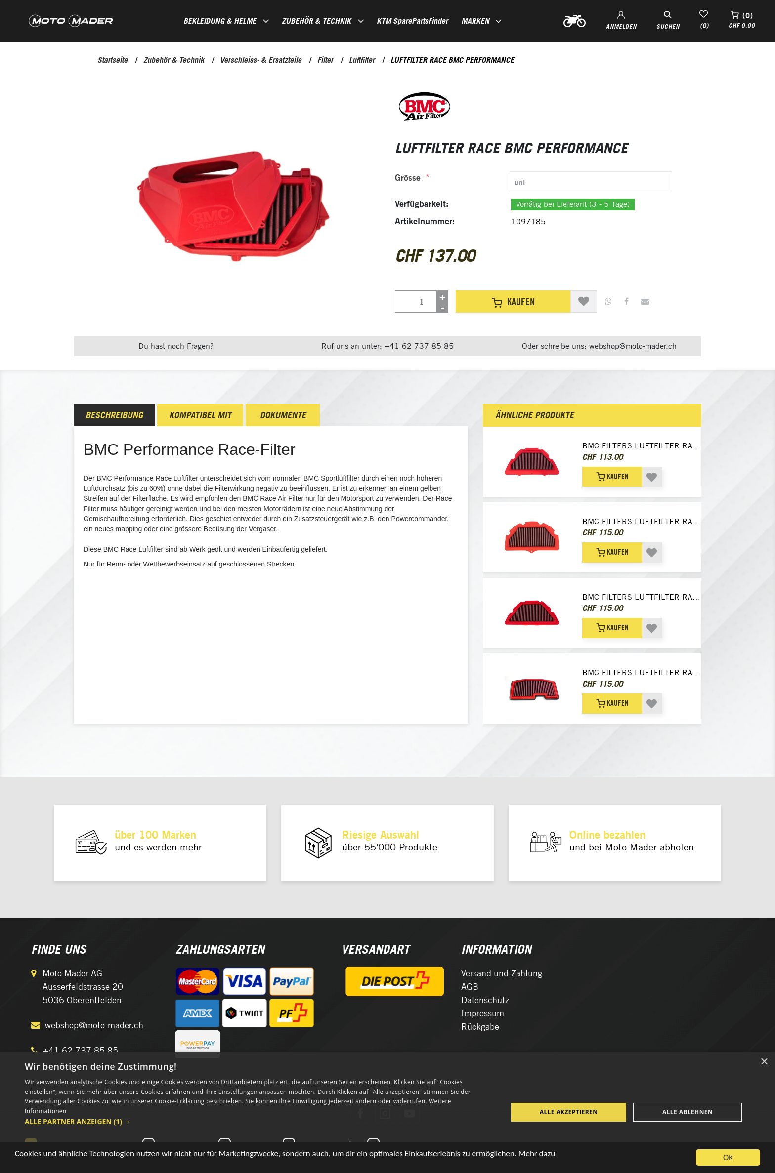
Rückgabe (480, 1026)
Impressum (482, 1013)
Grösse (408, 177)
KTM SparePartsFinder (412, 21)
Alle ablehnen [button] (687, 1112)
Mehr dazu (536, 1155)
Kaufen (513, 302)
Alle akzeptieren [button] (569, 1112)
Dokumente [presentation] (283, 415)
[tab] (533, 181)
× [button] (764, 1062)
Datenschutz (485, 1000)
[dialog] (387, 1112)
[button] (259, 1121)
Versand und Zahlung (501, 973)
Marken (475, 21)
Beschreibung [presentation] (114, 415)
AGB (469, 986)
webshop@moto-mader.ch (94, 1025)
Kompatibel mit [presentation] (200, 415)
